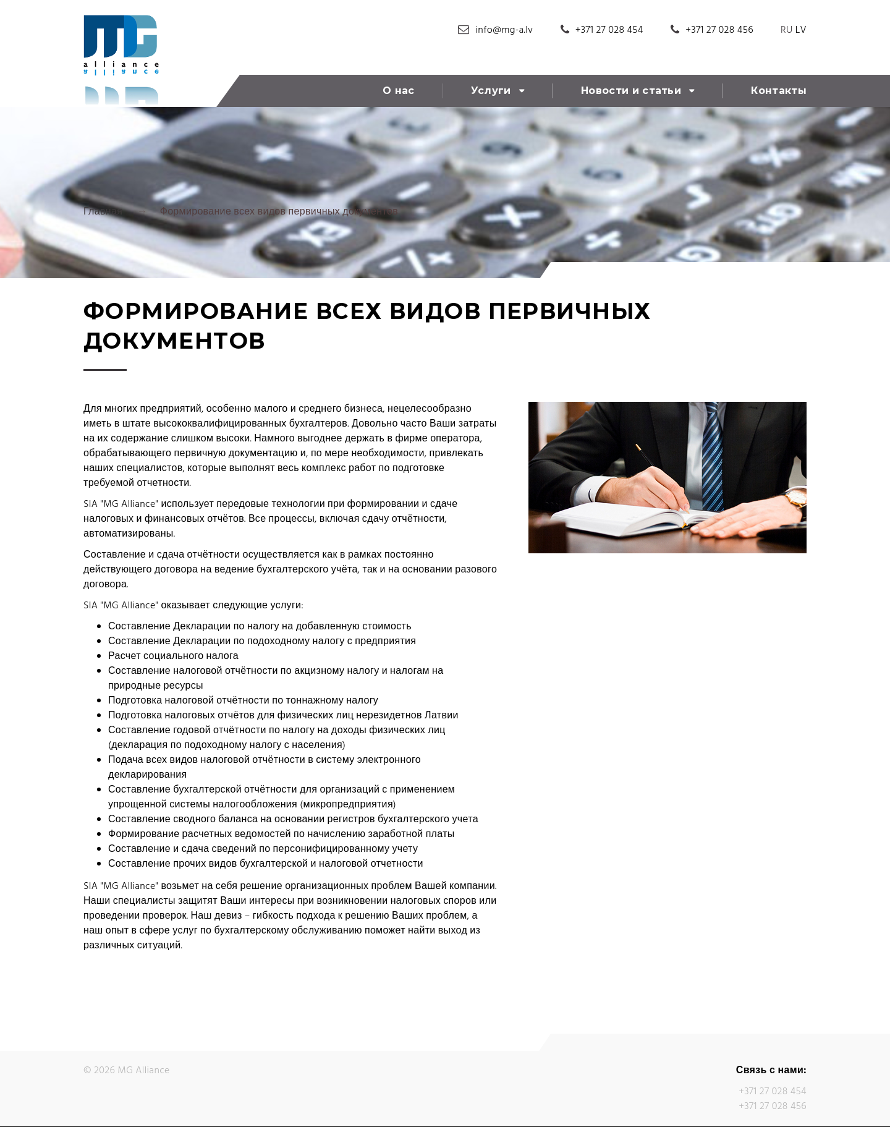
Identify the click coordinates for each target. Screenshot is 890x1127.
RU (786, 30)
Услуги (491, 90)
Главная (102, 212)
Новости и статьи (631, 90)
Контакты (779, 90)
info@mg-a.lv (504, 30)
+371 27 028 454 (609, 30)
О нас (399, 90)
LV (801, 30)
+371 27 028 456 (719, 30)
